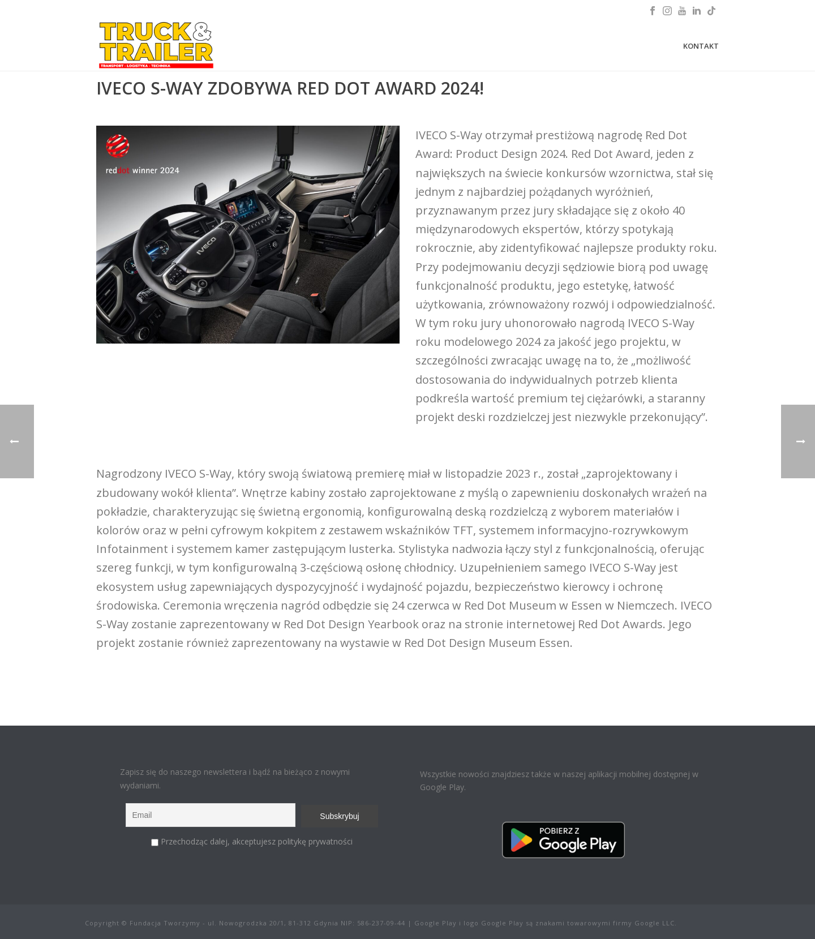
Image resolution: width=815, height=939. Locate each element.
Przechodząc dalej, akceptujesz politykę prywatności (257, 841)
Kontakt (701, 46)
